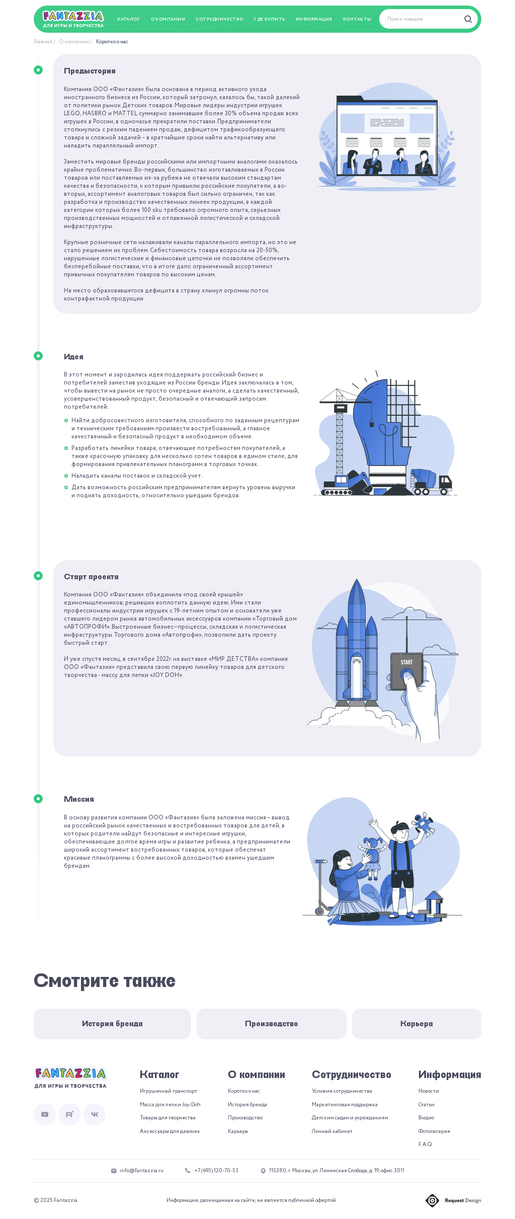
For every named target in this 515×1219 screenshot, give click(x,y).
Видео (426, 1118)
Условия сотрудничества (342, 1091)
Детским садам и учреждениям (350, 1118)
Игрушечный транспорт (168, 1091)
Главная (43, 42)
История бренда (112, 1024)
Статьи (426, 1105)
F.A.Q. (425, 1144)
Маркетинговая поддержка (345, 1105)
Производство (271, 1024)
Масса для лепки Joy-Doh (170, 1105)
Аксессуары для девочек (170, 1131)
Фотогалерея (434, 1131)
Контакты (357, 19)
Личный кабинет (332, 1131)
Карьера (416, 1024)
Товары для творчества (168, 1118)
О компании (74, 42)
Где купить (269, 19)
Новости (428, 1091)
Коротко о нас (112, 42)
